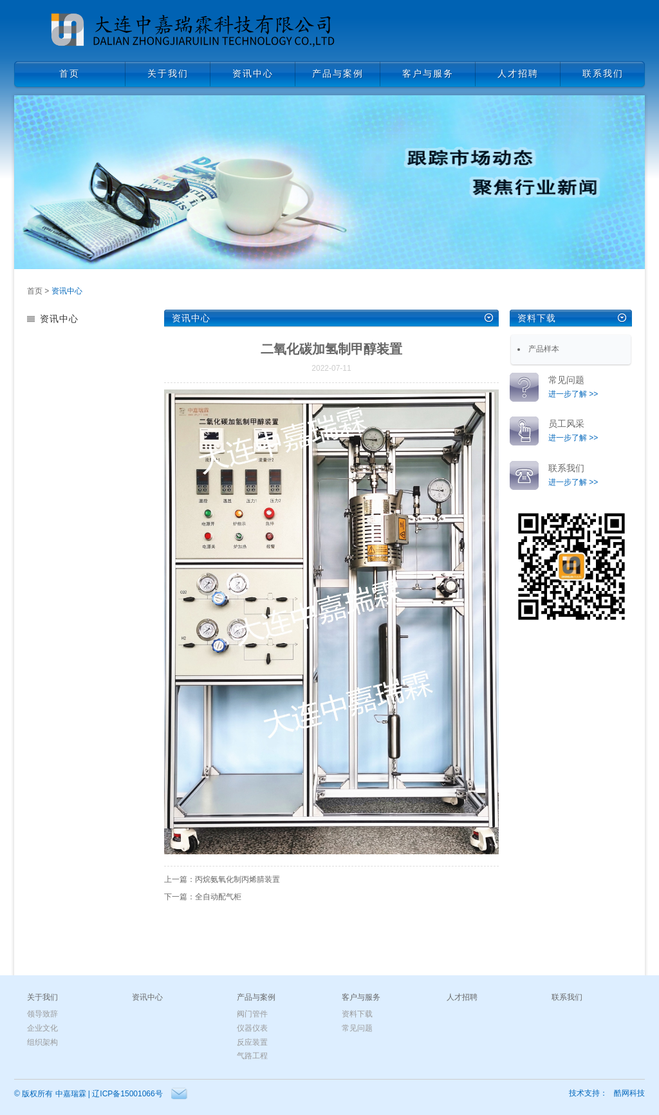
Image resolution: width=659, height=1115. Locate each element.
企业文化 (42, 1028)
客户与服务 (361, 997)
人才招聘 (462, 997)
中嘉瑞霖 (70, 1093)
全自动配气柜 (218, 896)
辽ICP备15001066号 (127, 1093)
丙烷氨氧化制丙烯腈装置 (237, 879)
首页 (34, 290)
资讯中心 (66, 290)
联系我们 (567, 997)
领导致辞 (42, 1013)
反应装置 (252, 1042)
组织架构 (42, 1042)
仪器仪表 (252, 1028)
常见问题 (357, 1028)
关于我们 (42, 997)
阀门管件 (252, 1013)
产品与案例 (256, 997)
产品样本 (543, 348)
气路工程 (252, 1055)
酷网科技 (629, 1093)
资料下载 (536, 318)
